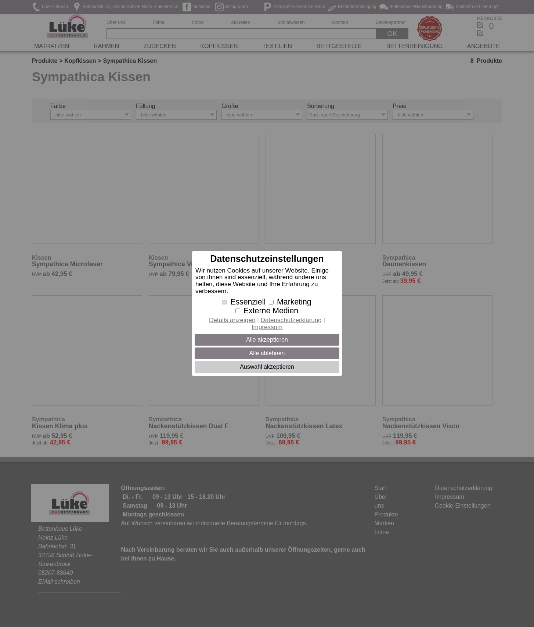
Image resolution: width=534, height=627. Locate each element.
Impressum (267, 327)
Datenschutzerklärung (290, 320)
